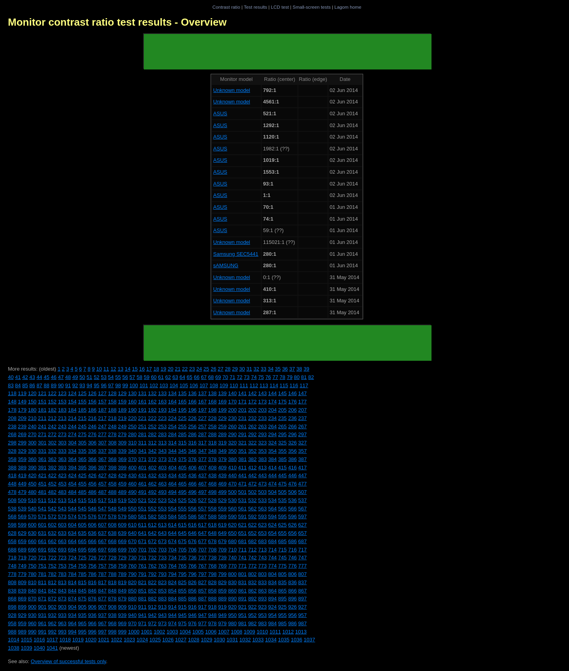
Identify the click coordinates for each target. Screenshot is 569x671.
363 (62, 459)
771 (242, 566)
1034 (271, 640)
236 (292, 418)
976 (192, 623)
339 (122, 451)
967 (102, 623)
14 (127, 369)
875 (82, 599)
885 (182, 599)
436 (192, 475)
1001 (146, 632)
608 (112, 525)
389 (22, 467)
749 (22, 566)
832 (252, 582)
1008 (236, 632)
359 (22, 459)
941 (142, 615)
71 (232, 377)
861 (242, 591)
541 (42, 509)
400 (132, 467)
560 (232, 509)
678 (212, 541)
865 (282, 591)
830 (232, 582)
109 (224, 385)
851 (142, 591)
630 (32, 533)
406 (192, 467)
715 (282, 550)
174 (272, 402)
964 (72, 623)
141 (242, 393)
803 (262, 574)
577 (102, 516)
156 (92, 402)
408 (212, 467)
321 (242, 443)
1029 (206, 640)
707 (202, 550)
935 (82, 615)
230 (232, 418)
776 (292, 566)
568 (12, 516)
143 (262, 393)
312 (152, 443)
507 (302, 492)
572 (52, 516)
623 (262, 525)
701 (142, 550)
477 (302, 484)
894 (272, 599)
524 (172, 500)
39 (306, 369)
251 (142, 426)
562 (252, 509)
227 (202, 418)
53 (103, 377)
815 (82, 582)
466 (192, 484)
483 (62, 492)
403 (162, 467)
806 (292, 574)
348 (212, 451)
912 (152, 607)
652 (252, 533)
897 (302, 599)
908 (112, 607)
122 (52, 393)
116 (294, 385)
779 (22, 574)
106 (194, 385)
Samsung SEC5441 (235, 254)
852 (152, 591)
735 (182, 557)
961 (42, 623)
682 (252, 541)
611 (142, 525)
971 (142, 623)
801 (242, 574)
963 (62, 623)
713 (262, 550)
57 (132, 377)
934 (72, 615)
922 (252, 607)
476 (292, 484)
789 (122, 574)
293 (262, 434)
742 (252, 557)
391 (42, 467)
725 (82, 557)
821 (142, 582)
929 (22, 615)
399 (122, 467)
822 (152, 582)
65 (189, 377)
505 (282, 492)
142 (252, 393)
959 (22, 623)
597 (302, 516)
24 (199, 369)
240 (32, 426)
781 (42, 574)
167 (202, 402)
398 (112, 467)
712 (252, 550)
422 (52, 475)
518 (112, 500)
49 (75, 377)
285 (182, 434)
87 (39, 385)
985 (282, 623)
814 (72, 582)
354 (272, 451)
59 (146, 377)
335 (82, 451)
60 (153, 377)
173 (262, 402)
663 (62, 541)
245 (82, 426)
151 (42, 402)
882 (152, 599)
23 (192, 369)
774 (272, 566)
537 (302, 500)
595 (282, 516)
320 (232, 443)
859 (222, 591)
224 (172, 418)
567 (302, 509)
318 (212, 443)
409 (222, 467)
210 (32, 418)
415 (282, 467)
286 (192, 434)
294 (272, 434)
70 (225, 377)
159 (122, 402)
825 (182, 582)
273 (62, 434)
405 (182, 467)
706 (192, 550)
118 (12, 393)
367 (102, 459)
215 (82, 418)
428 (112, 475)
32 (256, 369)
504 (272, 492)
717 (302, 550)
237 (302, 418)
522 (152, 500)
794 (172, 574)
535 (282, 500)
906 (92, 607)
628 (12, 533)
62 (168, 377)
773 (262, 566)
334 (72, 451)
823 (162, 582)
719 (22, 557)
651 (242, 533)
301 (42, 443)
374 (172, 459)
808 (12, 582)
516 (92, 500)
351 (242, 451)
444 (272, 475)
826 (192, 582)
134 (172, 393)
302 (52, 443)
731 (142, 557)
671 (142, 541)
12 (113, 369)
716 (292, 550)
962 (52, 623)
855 (182, 591)
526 (192, 500)
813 (62, 582)
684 (272, 541)
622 (252, 525)
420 (32, 475)
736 (192, 557)
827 (202, 582)
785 (82, 574)
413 (262, 467)
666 (92, 541)
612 (152, 525)
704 (172, 550)
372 (152, 459)
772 (252, 566)
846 (92, 591)
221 (142, 418)
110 (234, 385)
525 (182, 500)
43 (32, 377)
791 (142, 574)
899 (22, 607)
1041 (52, 648)
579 (122, 516)
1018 (65, 640)
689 (22, 550)
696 (92, 550)
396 (92, 467)
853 (162, 591)
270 (32, 434)
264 (272, 426)
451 (42, 484)
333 (62, 451)
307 (102, 443)
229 (222, 418)
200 (232, 410)
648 (212, 533)
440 (232, 475)
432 (152, 475)
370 (132, 459)
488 (112, 492)
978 (212, 623)
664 (72, 541)
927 (302, 607)
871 (42, 599)
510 (32, 500)
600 (32, 525)
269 (22, 434)
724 (72, 557)
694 (72, 550)
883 (162, 599)
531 (242, 500)
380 (232, 459)
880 (132, 599)
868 (12, 599)
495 (182, 492)
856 (192, 591)
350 (232, 451)
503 (262, 492)
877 (102, 599)
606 (92, 525)
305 (82, 443)
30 (242, 369)
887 (202, 599)
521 (142, 500)
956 (292, 615)
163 (162, 402)
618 (212, 525)
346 (192, 451)
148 (12, 402)
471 (242, 484)
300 (32, 443)
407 (202, 467)
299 (22, 443)
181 (42, 410)
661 (42, 541)
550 (132, 509)
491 (142, 492)
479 (22, 492)
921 (242, 607)
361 (42, 459)
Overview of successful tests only (68, 661)
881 (142, 599)
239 (22, 426)
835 (282, 582)
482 (52, 492)
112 (254, 385)
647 (202, 533)
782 (52, 574)
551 (142, 509)
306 (92, 443)
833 (262, 582)
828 (212, 582)
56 (125, 377)
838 (12, 591)
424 (72, 475)
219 (122, 418)
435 (182, 475)
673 (162, 541)
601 (42, 525)
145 (282, 393)
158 (112, 402)
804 (272, 574)
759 (122, 566)
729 (122, 557)
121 (42, 393)
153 (62, 402)
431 (142, 475)
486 (92, 492)
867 (302, 591)
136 (192, 393)
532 (252, 500)
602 (52, 525)
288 (212, 434)
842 (52, 591)
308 (112, 443)
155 (82, 402)
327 (302, 443)
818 (112, 582)
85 (25, 385)
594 (272, 516)
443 (262, 475)
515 (82, 500)
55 (118, 377)
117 (304, 385)
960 (32, 623)
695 (82, 550)
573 (62, 516)
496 (192, 492)
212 (52, 418)
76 (268, 377)
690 (32, 550)
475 (282, 484)
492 (152, 492)
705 (182, 550)
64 (182, 377)
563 (262, 509)
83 (10, 385)
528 (212, 500)
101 (143, 385)
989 (22, 632)
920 (232, 607)
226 (192, 418)
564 (272, 509)
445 (282, 475)
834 (272, 582)
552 (152, 509)
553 (162, 509)
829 (222, 582)
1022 (116, 640)
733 (162, 557)
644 (172, 533)
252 (152, 426)
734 (172, 557)
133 (162, 393)
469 (222, 484)
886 (192, 599)
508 (12, 500)
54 (110, 377)
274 (72, 434)
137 (202, 393)
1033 (258, 640)
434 (172, 475)
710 (232, 550)
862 (252, 591)
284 (172, 434)
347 (202, 451)
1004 (185, 632)
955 (282, 615)
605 (82, 525)
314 (172, 443)
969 (122, 623)
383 (262, 459)
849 (122, 591)
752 (52, 566)
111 (243, 385)
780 (32, 574)
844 (72, 591)
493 (162, 492)
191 (142, 410)
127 (102, 393)
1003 (172, 632)
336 (92, 451)
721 (42, 557)
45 (46, 377)
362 (52, 459)
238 (12, 426)
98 (118, 385)
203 (262, 410)
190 (132, 410)
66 (196, 377)
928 (12, 615)
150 (32, 402)
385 (282, 459)
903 (62, 607)
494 (172, 492)
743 (262, 557)
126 (92, 393)
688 (12, 550)
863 (262, 591)
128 (112, 393)
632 (52, 533)
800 (232, 574)
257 (202, 426)
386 (292, 459)
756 (92, 566)
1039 (26, 648)
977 (202, 623)
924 (272, 607)
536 (292, 500)
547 (102, 509)
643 (162, 533)
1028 (194, 640)
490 (132, 492)
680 (232, 541)
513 (62, 500)
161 (142, 402)
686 (292, 541)
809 (22, 582)
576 (92, 516)
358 (12, 459)
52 (96, 377)
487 (102, 492)
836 (292, 582)
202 (252, 410)
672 (152, 541)
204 (272, 410)
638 (112, 533)
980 (232, 623)
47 (61, 377)
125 (82, 393)
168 (212, 402)
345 (182, 451)
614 (172, 525)
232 (252, 418)
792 (152, 574)
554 (172, 509)
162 (152, 402)
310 (132, 443)
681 (242, 541)
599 (22, 525)
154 (72, 402)
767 (202, 566)
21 (177, 369)
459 (122, 484)
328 (12, 451)
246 (92, 426)
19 (163, 369)
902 (52, 607)
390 (32, 467)
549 (122, 509)
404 (172, 467)
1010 (262, 632)
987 (302, 623)
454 (72, 484)
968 (112, 623)
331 (42, 451)
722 (52, 557)
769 (222, 566)
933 (62, 615)
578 (112, 516)
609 (122, 525)
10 (99, 369)
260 (232, 426)
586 (192, 516)
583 (162, 516)
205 (282, 410)
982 (252, 623)
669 (122, 541)
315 (182, 443)
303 (62, 443)
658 (12, 541)
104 (174, 385)
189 (122, 410)
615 (182, 525)
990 (32, 632)
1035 (283, 640)
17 (149, 369)
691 (42, 550)
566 (292, 509)
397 (102, 467)
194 (172, 410)
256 (192, 426)
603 (62, 525)
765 (182, 566)
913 (162, 607)
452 (52, 484)
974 (172, 623)
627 (302, 525)
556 (192, 509)
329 (22, 451)
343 (162, 451)
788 (112, 574)
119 (22, 393)
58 (139, 377)
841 (42, 591)
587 (202, 516)
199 (222, 410)
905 (82, 607)
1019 (78, 640)
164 (172, 402)
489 (122, 492)
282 (152, 434)
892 (252, 599)
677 (202, 541)
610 (132, 525)
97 (110, 385)
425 (82, 475)
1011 (275, 632)
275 (82, 434)
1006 (211, 632)
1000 (133, 632)
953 (262, 615)
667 (102, 541)
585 (182, 516)
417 (302, 467)
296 (292, 434)
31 (249, 369)
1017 (52, 640)
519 (122, 500)
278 (112, 434)
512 (52, 500)
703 (162, 550)
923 (262, 607)
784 (72, 574)
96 (103, 385)
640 (132, 533)
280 (132, 434)
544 (72, 509)
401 (142, 467)
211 (42, 418)
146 (292, 393)
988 (12, 632)
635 (82, 533)
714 (272, 550)
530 (232, 500)
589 (222, 516)
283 (162, 434)
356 (292, 451)
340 (132, 451)
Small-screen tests (312, 6)
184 (72, 410)
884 (172, 599)
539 (22, 509)
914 (172, 607)
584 (172, 516)
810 (32, 582)
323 (262, 443)
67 (204, 377)
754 (72, 566)
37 (292, 369)
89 (54, 385)
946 (192, 615)
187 (102, 410)
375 (182, 459)
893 (262, 599)
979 (222, 623)
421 (42, 475)
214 (72, 418)
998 (112, 632)
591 (242, 516)
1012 (288, 632)
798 (212, 574)
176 (292, 402)
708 (212, 550)
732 (152, 557)
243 (62, 426)
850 (132, 591)
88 (46, 385)
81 (304, 377)
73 (246, 377)
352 (252, 451)
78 (282, 377)
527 (202, 500)
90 (61, 385)
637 (102, 533)
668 (112, 541)
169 (222, 402)
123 (62, 393)
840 (32, 591)
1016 (39, 640)
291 (242, 434)
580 (132, 516)
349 (222, 451)
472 (252, 484)
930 (32, 615)
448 (12, 484)
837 (302, 582)
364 (72, 459)
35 (278, 369)
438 (212, 475)
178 (12, 410)
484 (72, 492)
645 (182, 533)
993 (62, 632)
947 (202, 615)
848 (112, 591)
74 (253, 377)
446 (292, 475)
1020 (90, 640)
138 (212, 393)
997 (102, 632)
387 (302, 459)
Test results (255, 6)
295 (282, 434)
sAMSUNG (226, 265)
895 (282, 599)
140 (232, 393)
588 (212, 516)
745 (282, 557)
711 (242, 550)
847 (102, 591)
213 (62, 418)
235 (282, 418)
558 (212, 509)
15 (135, 369)
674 (172, 541)
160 (132, 402)
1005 (198, 632)
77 (275, 377)
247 (102, 426)
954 (272, 615)
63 (175, 377)
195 (182, 410)
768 (212, 566)
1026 (168, 640)
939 (122, 615)
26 (213, 369)
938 (112, 615)
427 (102, 475)
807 (302, 574)
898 (12, 607)
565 (282, 509)
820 (132, 582)
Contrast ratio (226, 6)
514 (72, 500)
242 (52, 426)
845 (82, 591)
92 (75, 385)
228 (212, 418)
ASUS (220, 113)
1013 (301, 632)
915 (182, 607)
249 (122, 426)
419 (22, 475)
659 (22, 541)
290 (232, 434)
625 (282, 525)
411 (242, 467)
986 (292, 623)
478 (12, 492)
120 (32, 393)
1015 (26, 640)
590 (232, 516)
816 (92, 582)
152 (52, 402)
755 (82, 566)
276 (92, 434)
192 (152, 410)
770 (232, 566)
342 (152, 451)
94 (89, 385)
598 (12, 525)
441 (242, 475)
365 (82, 459)
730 (132, 557)
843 (62, 591)
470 (232, 484)
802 (252, 574)
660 (32, 541)
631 (42, 533)
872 (52, 599)
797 (202, 574)
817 (102, 582)
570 (32, 516)
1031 (232, 640)
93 (82, 385)
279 (122, 434)
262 (252, 426)
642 (152, 533)
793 (162, 574)
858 (212, 591)
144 (272, 393)
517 (102, 500)
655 (282, 533)
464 (172, 484)
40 (10, 377)
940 (132, 615)
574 (72, 516)
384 (272, 459)
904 (72, 607)
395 (82, 467)
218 (112, 418)
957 (302, 615)
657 (302, 533)
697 (102, 550)
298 (12, 443)
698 (112, 550)
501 (242, 492)
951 (242, 615)
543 (62, 509)
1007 (224, 632)
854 (172, 591)
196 (192, 410)
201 (242, 410)
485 (82, 492)
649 (222, 533)
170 (232, 402)
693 (62, 550)
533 (262, 500)
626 (292, 525)
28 (227, 369)
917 (202, 607)
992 (52, 632)
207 (302, 410)
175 (282, 402)
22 (185, 369)
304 (72, 443)
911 (142, 607)
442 (252, 475)
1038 (13, 648)
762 (152, 566)
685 (282, 541)
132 (152, 393)
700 (132, 550)
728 (112, 557)
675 (182, 541)
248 (112, 426)
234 (272, 418)
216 (92, 418)
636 (92, 533)
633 (62, 533)
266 (292, 426)
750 (32, 566)
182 (52, 410)
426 (92, 475)
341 (142, 451)
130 (132, 393)
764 (172, 566)
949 (222, 615)
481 (42, 492)
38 (299, 369)
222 (152, 418)
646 (192, 533)
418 (12, 475)
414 (272, 467)
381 (242, 459)
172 (252, 402)
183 (62, 410)
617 (202, 525)
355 (282, 451)
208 (12, 418)
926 (292, 607)
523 (162, 500)
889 (222, 599)
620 (232, 525)
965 (82, 623)
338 (112, 451)
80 (297, 377)
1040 (39, 648)
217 (102, 418)
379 (222, 459)
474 (272, 484)
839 (22, 591)
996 (92, 632)
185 (82, 410)
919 (222, 607)
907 (102, 607)
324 (272, 443)
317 (202, 443)
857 (202, 591)
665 (82, 541)
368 (112, 459)
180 (32, 410)
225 (182, 418)
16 (142, 369)
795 (182, 574)
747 (302, 557)
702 (152, 550)
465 (182, 484)
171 (242, 402)
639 (122, 533)
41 (18, 377)
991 (42, 632)
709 (222, 550)
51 (89, 377)
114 (273, 385)
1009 (249, 632)
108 (213, 385)
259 (222, 426)
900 (32, 607)
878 (112, 599)
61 (161, 377)
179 (22, 410)
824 (172, 582)
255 (182, 426)
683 (262, 541)
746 (292, 557)
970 (132, 623)
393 (62, 467)
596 (292, 516)
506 (292, 492)
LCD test (280, 6)
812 (52, 582)
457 (102, 484)
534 (272, 500)
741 (242, 557)
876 (92, 599)
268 (12, 434)
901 (42, 607)
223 (162, 418)
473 (262, 484)
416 (292, 467)
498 (212, 492)
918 (212, 607)
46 (54, 377)
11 (106, 369)
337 (102, 451)
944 (172, 615)
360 (32, 459)
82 (311, 377)
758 (112, 566)
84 (18, 385)
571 (42, 516)
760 (132, 566)
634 (72, 533)
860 (232, 591)
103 (164, 385)
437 (202, 475)
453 (62, 484)
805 (282, 574)
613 (162, 525)
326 (292, 443)
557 (202, 509)
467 (202, 484)
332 (52, 451)
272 (52, 434)
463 (162, 484)
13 (120, 369)
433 (162, 475)
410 (232, 467)
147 (302, 393)
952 (252, 615)
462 (152, 484)
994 (72, 632)
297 (302, 434)
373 (162, 459)
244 (72, 426)
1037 (309, 640)
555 (182, 509)
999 (122, 632)
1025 (155, 640)
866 (292, 591)
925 (282, 607)
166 (192, 402)
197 (202, 410)
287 (202, 434)
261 (242, 426)
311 (142, 443)
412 (252, 467)
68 (211, 377)
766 (192, 566)
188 (112, 410)
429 (122, 475)
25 (206, 369)
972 (152, 623)
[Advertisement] (287, 51)
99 (125, 385)
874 (72, 599)
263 (262, 426)
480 (32, 492)
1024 (142, 640)
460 (132, 484)
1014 (13, 640)
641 (142, 533)
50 (82, 377)
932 (52, 615)
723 (62, 557)
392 (52, 467)
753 (62, 566)
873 (62, 599)
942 (152, 615)
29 (234, 369)
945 (182, 615)
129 (122, 393)
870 (32, 599)
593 (262, 516)
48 (68, 377)
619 (222, 525)
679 (222, 541)
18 (156, 369)
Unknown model (231, 90)
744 (272, 557)
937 (102, 615)
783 (62, 574)
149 (22, 402)
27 (220, 369)
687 (302, 541)
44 (39, 377)
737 (202, 557)
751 (42, 566)
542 (52, 509)
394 (72, 467)
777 (302, 566)
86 (32, 385)
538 (12, 509)
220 (132, 418)
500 (232, 492)
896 (292, 599)
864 (272, 591)
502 (252, 492)
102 (153, 385)
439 (222, 475)
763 (162, 566)
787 (102, 574)
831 (242, 582)
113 (264, 385)
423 (62, 475)
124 (72, 393)
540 (32, 509)
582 (152, 516)
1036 (296, 640)
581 (142, 516)
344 (172, 451)
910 (132, 607)
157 (102, 402)
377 (202, 459)
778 (12, 574)
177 (302, 402)
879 (122, 599)
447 (302, 475)
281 (142, 434)
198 (212, 410)
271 (42, 434)
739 (222, 557)
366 (92, 459)
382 (252, 459)
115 (284, 385)
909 (122, 607)
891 (242, 599)
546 (92, 509)
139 (222, 393)
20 (170, 369)
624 (272, 525)
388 (12, 467)
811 (42, 582)
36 (285, 369)
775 (282, 566)
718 (12, 557)
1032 (245, 640)
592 (252, 516)
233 (262, 418)
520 (132, 500)
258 (212, 426)
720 (32, 557)
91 (68, 385)
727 (102, 557)
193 (162, 410)
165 (182, 402)
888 (212, 599)
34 (270, 369)
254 (172, 426)
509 (22, 500)
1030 (219, 640)
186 (92, 410)
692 (52, 550)
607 (102, 525)
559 (222, 509)
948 (212, 615)
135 (182, 393)
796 (192, 574)
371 (142, 459)
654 (272, 533)
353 (262, 451)
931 (42, 615)
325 (282, 443)
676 (192, 541)
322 (252, 443)
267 (302, 426)
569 (22, 516)
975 (182, 623)
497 (202, 492)
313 (162, 443)
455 (82, 484)
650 (232, 533)
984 (272, 623)
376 (192, 459)
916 (192, 607)
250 (132, 426)
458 (112, 484)
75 (261, 377)
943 (162, 615)
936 (92, 615)
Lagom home (347, 6)
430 (132, 475)
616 (192, 525)
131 (142, 393)
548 (112, 509)
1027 (181, 640)
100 (134, 385)
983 (262, 623)
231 (242, 418)
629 (22, 533)
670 (132, 541)
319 (222, 443)
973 (162, 623)
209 (22, 418)
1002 (159, 632)
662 (52, 541)
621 (242, 525)
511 (42, 500)
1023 (129, 640)
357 (302, 451)
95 (96, 385)
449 (22, 484)
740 (232, 557)
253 (162, 426)
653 (262, 533)
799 (222, 574)
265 (282, 426)
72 (239, 377)
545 (82, 509)
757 (102, 566)
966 (92, 623)
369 (122, 459)
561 (242, 509)
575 (82, 516)
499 (222, 492)
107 (204, 385)
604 (72, 525)
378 (212, 459)
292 (252, 434)
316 (192, 443)
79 (289, 377)
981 (242, 623)
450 (32, 484)
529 (222, 500)
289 (222, 434)
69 (218, 377)
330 (32, 451)
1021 (103, 640)
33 (263, 369)
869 (22, 599)
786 (92, 574)
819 (122, 582)
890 (232, 599)
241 (42, 426)
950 (232, 615)
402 (152, 467)
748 (12, 566)
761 (142, 566)
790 (132, 574)
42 (25, 377)
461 (142, 484)
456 (92, 484)
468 (212, 484)
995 (82, 632)
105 (183, 385)
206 (292, 410)
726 (92, 557)
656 (292, 533)
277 (102, 434)
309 (122, 443)
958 (12, 623)
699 (122, 550)
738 (212, 557)
